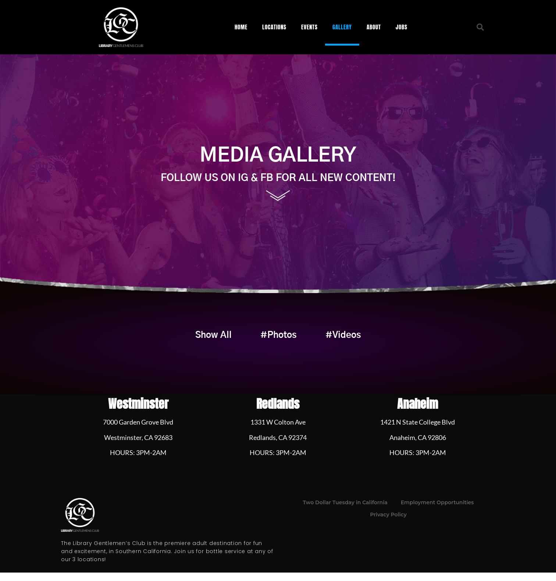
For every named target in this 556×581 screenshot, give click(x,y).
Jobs (401, 27)
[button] (480, 27)
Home (241, 27)
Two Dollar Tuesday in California (345, 511)
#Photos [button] (278, 339)
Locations (274, 27)
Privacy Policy (388, 523)
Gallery (342, 27)
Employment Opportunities (437, 511)
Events (309, 27)
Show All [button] (189, 339)
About (374, 27)
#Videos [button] (367, 339)
